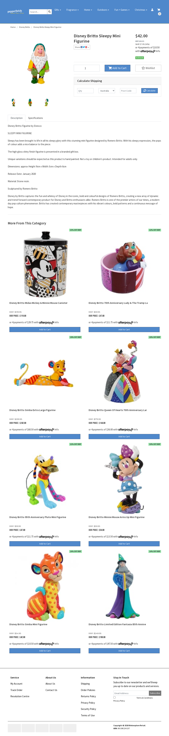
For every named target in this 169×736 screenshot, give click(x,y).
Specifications (35, 118)
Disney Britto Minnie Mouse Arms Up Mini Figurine (116, 517)
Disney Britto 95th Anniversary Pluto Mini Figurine (37, 517)
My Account (16, 683)
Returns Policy (88, 696)
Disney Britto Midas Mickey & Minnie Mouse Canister (38, 302)
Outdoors (102, 9)
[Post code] (128, 90)
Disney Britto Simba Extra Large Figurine (32, 410)
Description (17, 118)
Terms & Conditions (144, 698)
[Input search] (38, 11)
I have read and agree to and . (134, 699)
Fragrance (71, 9)
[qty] (85, 90)
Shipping (85, 683)
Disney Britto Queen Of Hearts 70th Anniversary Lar (118, 410)
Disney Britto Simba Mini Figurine (28, 624)
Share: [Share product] (81, 47)
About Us (50, 683)
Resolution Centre (19, 696)
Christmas (140, 9)
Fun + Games (121, 9)
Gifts (56, 9)
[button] (148, 68)
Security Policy (88, 709)
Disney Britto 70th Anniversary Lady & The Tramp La (118, 302)
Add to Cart (117, 68)
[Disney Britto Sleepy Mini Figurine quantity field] (87, 68)
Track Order (16, 690)
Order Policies (88, 690)
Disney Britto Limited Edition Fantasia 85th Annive (117, 624)
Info (158, 51)
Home (87, 9)
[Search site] (49, 11)
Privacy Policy (88, 702)
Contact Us (51, 690)
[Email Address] (131, 693)
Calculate (149, 90)
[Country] (107, 90)
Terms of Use (88, 715)
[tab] (16, 118)
